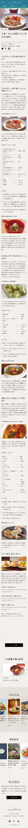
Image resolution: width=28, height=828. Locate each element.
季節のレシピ (14, 6)
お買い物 (22, 6)
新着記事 (4, 6)
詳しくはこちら (14, 798)
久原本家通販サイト (11, 615)
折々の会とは (11, 813)
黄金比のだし (12, 46)
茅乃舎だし (4, 46)
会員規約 (17, 813)
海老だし (19, 46)
